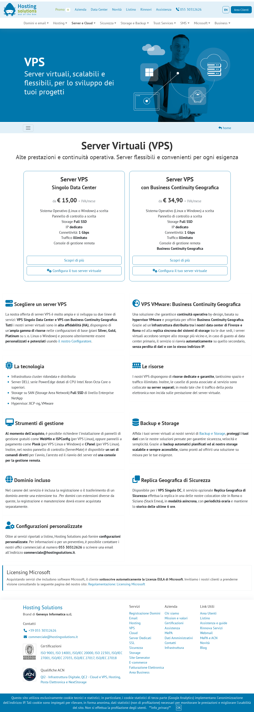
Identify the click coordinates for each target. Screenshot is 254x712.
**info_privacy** (160, 707)
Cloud (133, 633)
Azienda (80, 9)
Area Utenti (208, 613)
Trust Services (163, 23)
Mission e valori (176, 618)
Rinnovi (146, 9)
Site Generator (139, 657)
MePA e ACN (208, 638)
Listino (131, 9)
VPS (132, 628)
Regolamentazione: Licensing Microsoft (116, 584)
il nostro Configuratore (74, 341)
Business (221, 23)
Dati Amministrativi (179, 638)
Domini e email (35, 23)
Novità (117, 9)
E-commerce (138, 662)
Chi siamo (172, 613)
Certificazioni (174, 623)
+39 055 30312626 (40, 630)
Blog (203, 647)
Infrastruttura (174, 647)
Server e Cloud (82, 23)
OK (179, 707)
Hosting (59, 23)
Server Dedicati (140, 638)
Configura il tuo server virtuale (74, 270)
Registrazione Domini (144, 613)
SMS (183, 23)
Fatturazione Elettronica (146, 667)
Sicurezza (107, 23)
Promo (62, 9)
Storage (134, 653)
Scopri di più (74, 260)
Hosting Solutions (42, 607)
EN (226, 10)
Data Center (99, 9)
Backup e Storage (212, 433)
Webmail (206, 633)
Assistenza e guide (213, 623)
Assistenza (163, 9)
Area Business (139, 672)
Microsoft (201, 23)
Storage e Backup (133, 23)
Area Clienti (241, 10)
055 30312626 (189, 9)
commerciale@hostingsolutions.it (51, 637)
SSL (132, 643)
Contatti (170, 643)
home (225, 128)
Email (133, 618)
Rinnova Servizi (211, 628)
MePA (169, 633)
